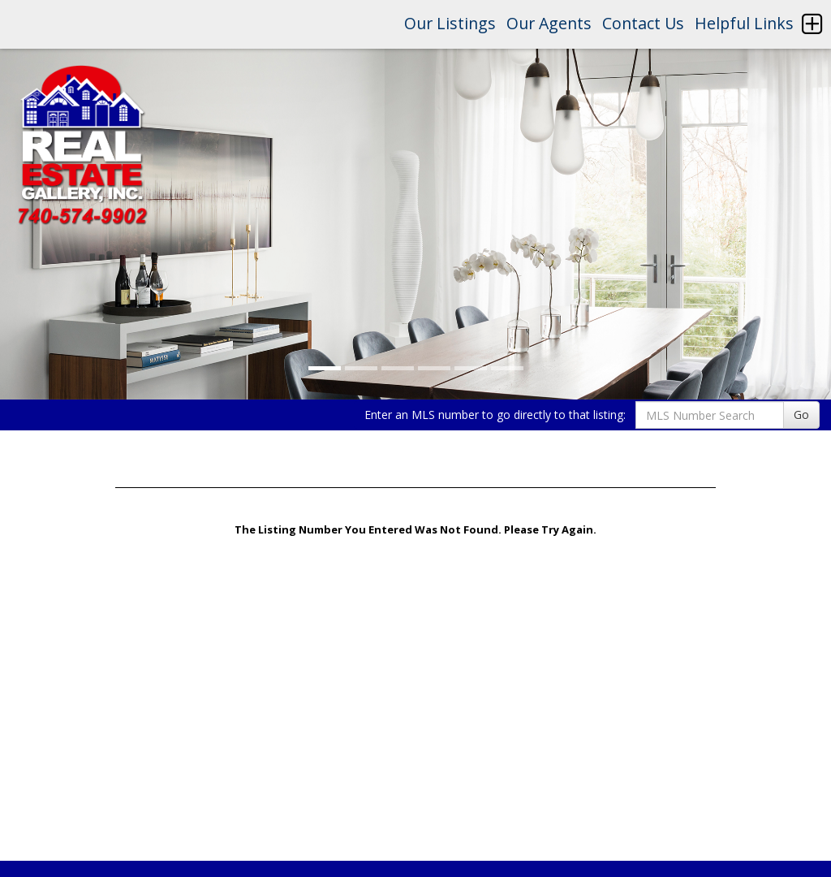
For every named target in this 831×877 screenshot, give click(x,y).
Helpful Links (744, 23)
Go (801, 414)
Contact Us (643, 23)
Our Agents (549, 23)
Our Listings (450, 23)
